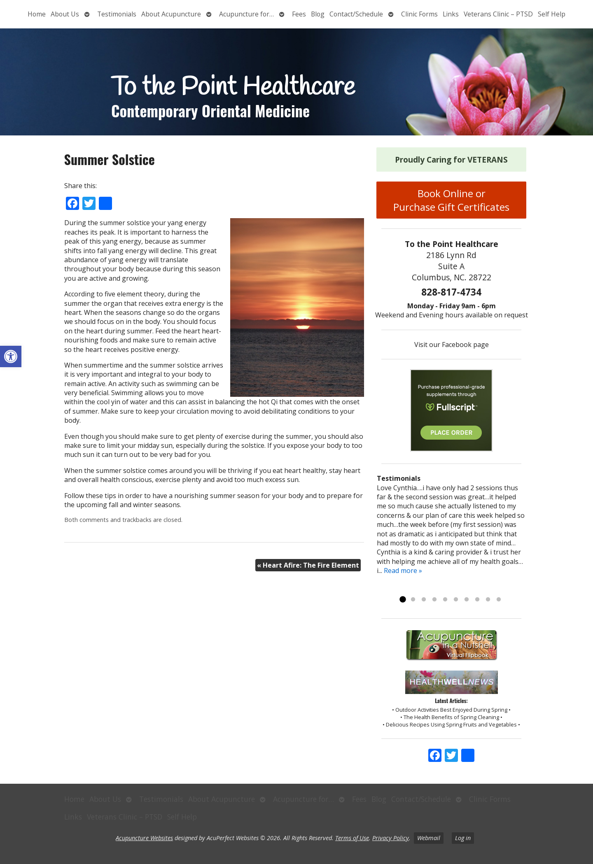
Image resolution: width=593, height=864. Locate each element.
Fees (299, 14)
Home (37, 14)
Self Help (551, 14)
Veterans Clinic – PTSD (498, 14)
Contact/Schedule (356, 14)
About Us (65, 14)
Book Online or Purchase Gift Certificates (451, 200)
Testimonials (116, 14)
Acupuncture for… (246, 14)
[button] (10, 356)
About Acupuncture (171, 14)
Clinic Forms (419, 14)
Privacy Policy (390, 838)
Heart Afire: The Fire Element (308, 565)
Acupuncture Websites (144, 838)
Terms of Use (352, 838)
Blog (318, 14)
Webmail (428, 838)
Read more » (403, 570)
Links (451, 14)
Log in (463, 838)
